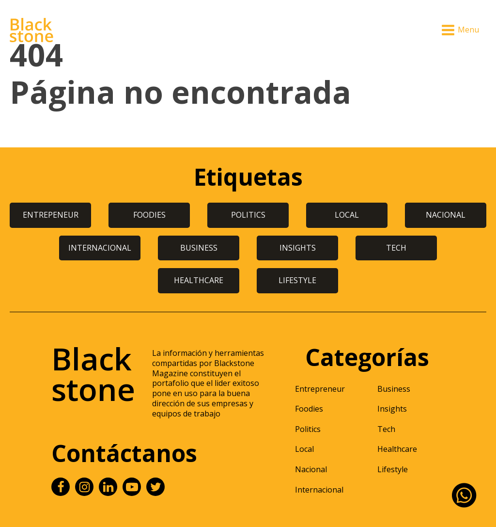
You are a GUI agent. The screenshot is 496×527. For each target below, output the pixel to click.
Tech (386, 429)
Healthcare (397, 449)
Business (393, 388)
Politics (308, 429)
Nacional (311, 469)
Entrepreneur (320, 388)
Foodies (309, 408)
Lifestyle (392, 469)
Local (304, 449)
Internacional (319, 489)
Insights (392, 408)
